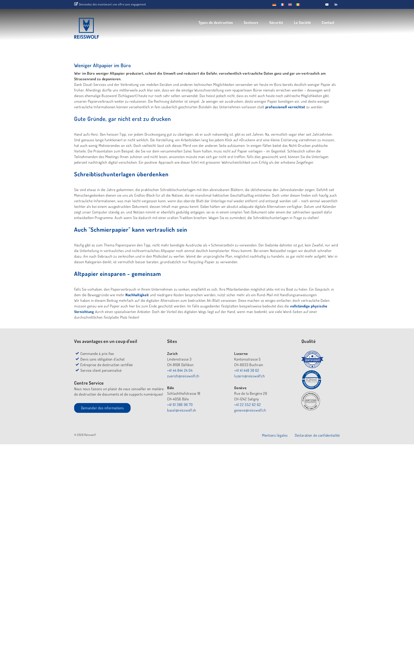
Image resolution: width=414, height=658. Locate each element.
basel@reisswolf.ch (181, 410)
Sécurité (277, 22)
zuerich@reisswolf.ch (183, 376)
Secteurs (252, 22)
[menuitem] (274, 4)
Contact (329, 22)
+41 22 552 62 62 (248, 404)
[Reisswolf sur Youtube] (327, 4)
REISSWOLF (96, 29)
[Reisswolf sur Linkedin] (336, 4)
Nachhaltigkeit (137, 294)
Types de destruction (217, 22)
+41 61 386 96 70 (180, 404)
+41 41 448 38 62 (247, 370)
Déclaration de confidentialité (318, 435)
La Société (303, 22)
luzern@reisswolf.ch (250, 376)
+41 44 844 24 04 (179, 370)
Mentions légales (276, 435)
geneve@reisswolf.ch (251, 410)
